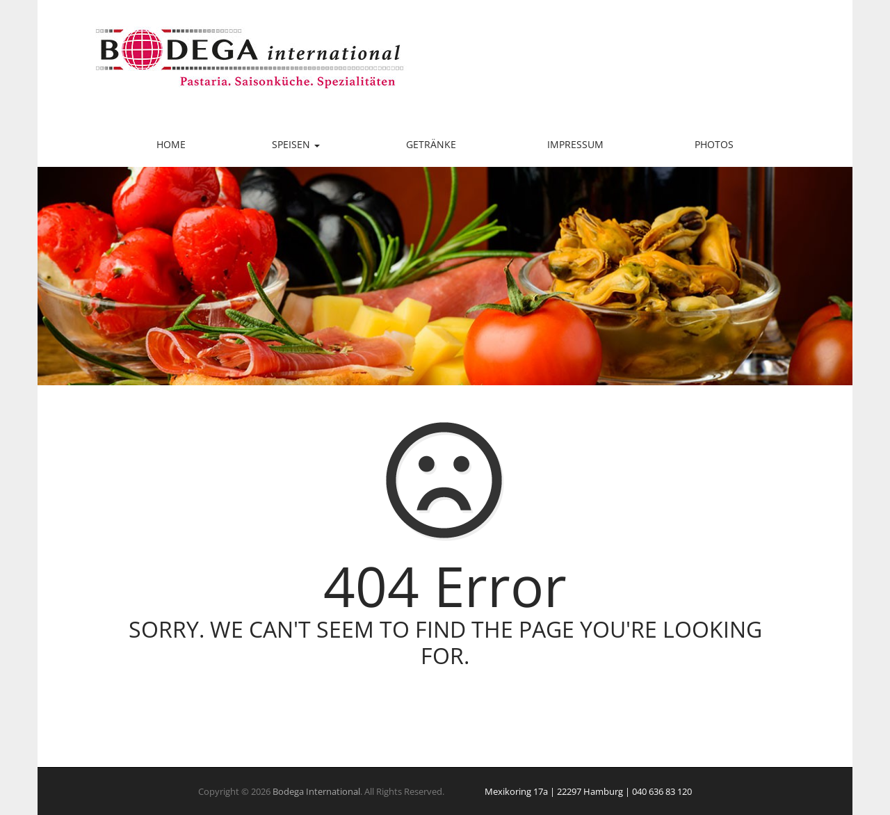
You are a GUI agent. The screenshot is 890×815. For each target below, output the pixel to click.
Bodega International (316, 791)
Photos (714, 144)
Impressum (575, 144)
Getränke (431, 144)
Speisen (296, 144)
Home (171, 144)
